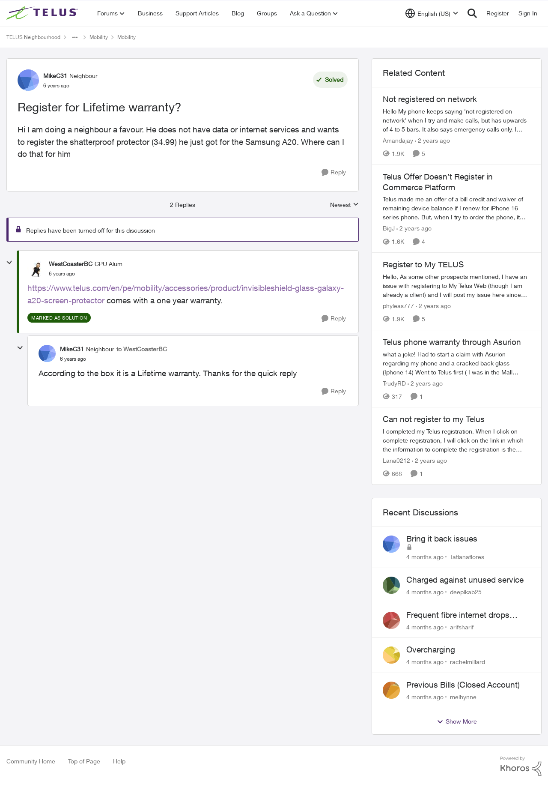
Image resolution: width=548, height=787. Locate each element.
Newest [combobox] (344, 205)
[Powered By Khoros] (521, 766)
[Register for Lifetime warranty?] (62, 274)
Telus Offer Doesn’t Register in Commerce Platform (438, 182)
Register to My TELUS (423, 264)
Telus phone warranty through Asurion (452, 342)
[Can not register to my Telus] (456, 440)
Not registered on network (430, 99)
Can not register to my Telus (434, 419)
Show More (457, 721)
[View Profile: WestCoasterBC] (36, 268)
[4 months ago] (425, 556)
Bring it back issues (441, 538)
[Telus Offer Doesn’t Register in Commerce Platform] (456, 208)
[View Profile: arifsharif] (391, 620)
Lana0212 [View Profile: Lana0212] (396, 460)
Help (119, 761)
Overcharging (430, 649)
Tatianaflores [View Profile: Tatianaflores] (467, 556)
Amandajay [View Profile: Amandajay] (398, 140)
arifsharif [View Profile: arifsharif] (462, 626)
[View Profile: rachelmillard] (391, 655)
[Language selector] (432, 13)
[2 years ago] (432, 140)
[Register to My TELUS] (456, 285)
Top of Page (84, 761)
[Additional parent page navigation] (75, 37)
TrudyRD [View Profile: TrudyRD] (394, 382)
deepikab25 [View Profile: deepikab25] (466, 591)
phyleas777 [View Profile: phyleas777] (398, 305)
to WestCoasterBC (141, 349)
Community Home (30, 761)
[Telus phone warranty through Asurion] (456, 362)
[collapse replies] (9, 262)
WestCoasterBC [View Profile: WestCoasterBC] (70, 263)
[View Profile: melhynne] (391, 690)
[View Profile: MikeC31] (28, 80)
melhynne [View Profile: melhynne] (463, 696)
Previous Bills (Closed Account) (463, 684)
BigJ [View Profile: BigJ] (389, 228)
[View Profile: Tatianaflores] (391, 544)
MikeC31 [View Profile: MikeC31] (55, 75)
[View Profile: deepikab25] (391, 585)
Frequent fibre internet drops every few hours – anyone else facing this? (461, 615)
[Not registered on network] (456, 120)
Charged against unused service (465, 579)
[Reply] (334, 172)
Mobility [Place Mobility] (98, 37)
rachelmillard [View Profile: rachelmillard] (467, 661)
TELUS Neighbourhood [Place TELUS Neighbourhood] (33, 37)
